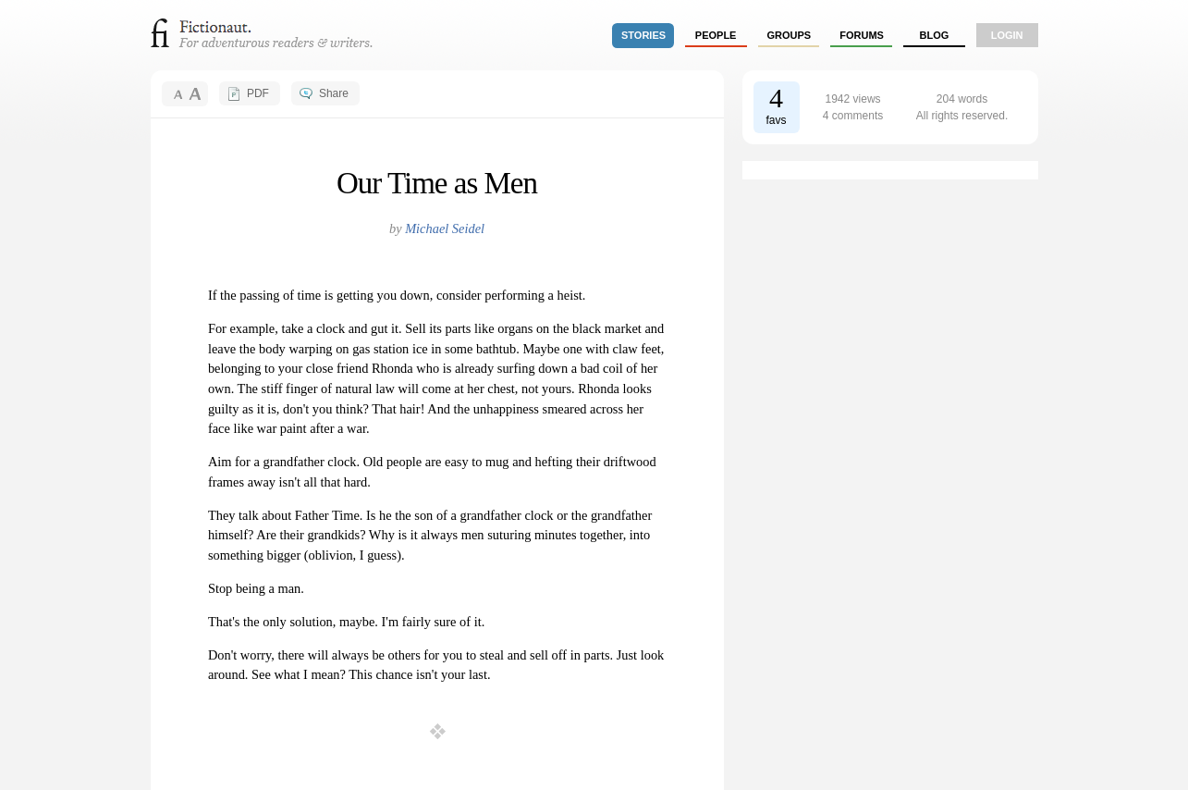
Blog (934, 35)
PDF (258, 93)
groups (789, 35)
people (716, 35)
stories (643, 35)
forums (861, 35)
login (1007, 35)
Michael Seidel (444, 228)
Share (334, 93)
